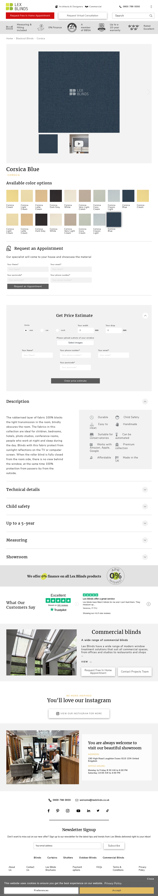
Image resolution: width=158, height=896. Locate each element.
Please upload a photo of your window (75, 338)
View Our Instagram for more (79, 713)
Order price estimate (75, 380)
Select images (75, 342)
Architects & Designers (68, 6)
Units (27, 325)
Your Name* (13, 264)
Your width (83, 325)
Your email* (55, 264)
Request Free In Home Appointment (30, 15)
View (86, 661)
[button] (148, 92)
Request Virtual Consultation (82, 15)
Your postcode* (14, 275)
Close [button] (150, 879)
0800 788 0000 (62, 800)
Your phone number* (60, 275)
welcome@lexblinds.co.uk (94, 800)
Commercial (93, 6)
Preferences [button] (41, 890)
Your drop (110, 325)
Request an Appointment (28, 286)
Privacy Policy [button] (113, 883)
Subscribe (114, 845)
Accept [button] (116, 890)
